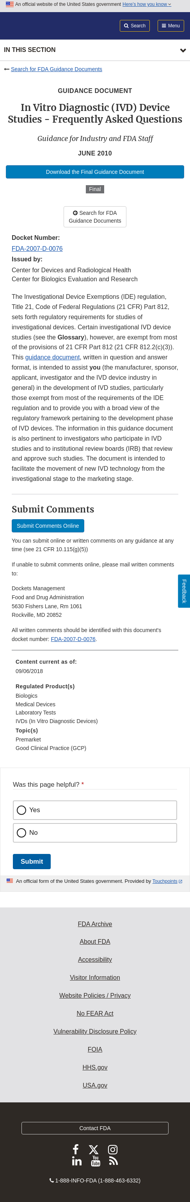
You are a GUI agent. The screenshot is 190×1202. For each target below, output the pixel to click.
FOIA (95, 1049)
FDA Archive (95, 924)
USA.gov (95, 1085)
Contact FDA (94, 1128)
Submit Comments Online (48, 526)
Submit (32, 861)
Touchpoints (165, 881)
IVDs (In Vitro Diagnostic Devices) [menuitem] (57, 721)
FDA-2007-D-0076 (37, 248)
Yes (34, 810)
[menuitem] (95, 669)
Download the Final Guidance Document (95, 172)
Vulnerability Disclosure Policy (95, 1031)
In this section (29, 49)
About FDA (95, 941)
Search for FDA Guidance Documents (56, 69)
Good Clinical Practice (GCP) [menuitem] (51, 748)
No (33, 832)
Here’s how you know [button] (147, 4)
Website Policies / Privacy (95, 995)
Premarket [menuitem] (28, 739)
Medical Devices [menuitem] (35, 704)
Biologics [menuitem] (26, 696)
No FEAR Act (94, 1013)
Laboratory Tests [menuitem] (36, 712)
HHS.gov (94, 1067)
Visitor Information (95, 977)
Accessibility (95, 959)
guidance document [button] (52, 357)
